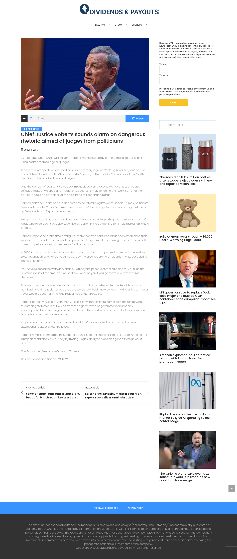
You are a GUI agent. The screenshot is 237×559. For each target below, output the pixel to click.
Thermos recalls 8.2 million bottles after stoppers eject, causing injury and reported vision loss (185, 180)
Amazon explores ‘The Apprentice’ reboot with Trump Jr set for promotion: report (185, 358)
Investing (88, 24)
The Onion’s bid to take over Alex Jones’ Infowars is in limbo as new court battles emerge (184, 476)
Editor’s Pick (147, 24)
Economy (125, 24)
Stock (106, 24)
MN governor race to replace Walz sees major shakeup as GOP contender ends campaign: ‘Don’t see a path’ (187, 297)
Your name (187, 68)
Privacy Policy (136, 508)
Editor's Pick (31, 129)
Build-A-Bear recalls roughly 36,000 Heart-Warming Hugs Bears (185, 238)
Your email (187, 79)
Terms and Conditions (105, 508)
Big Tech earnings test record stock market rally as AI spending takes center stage (186, 417)
